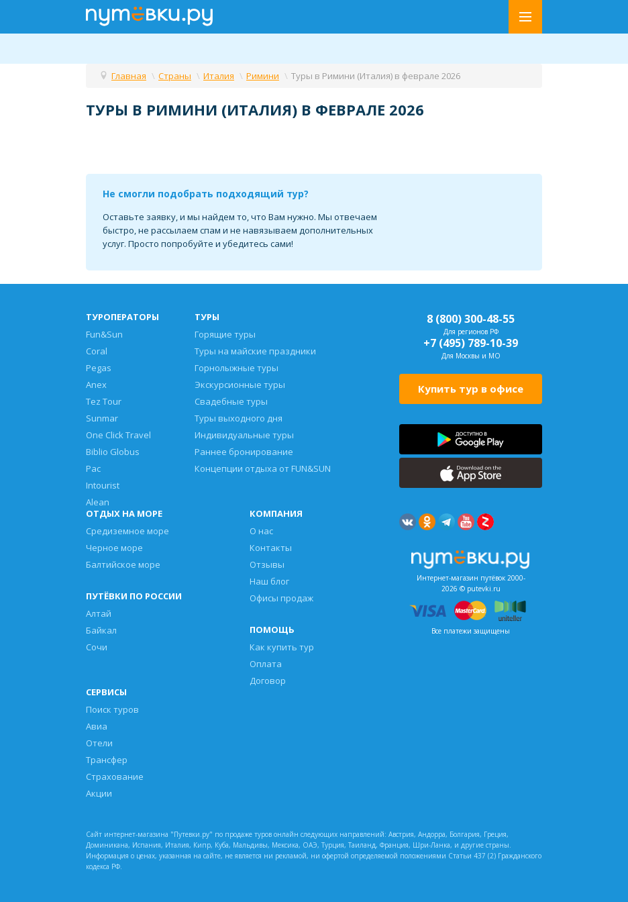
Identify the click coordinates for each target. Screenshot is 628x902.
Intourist (102, 485)
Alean (97, 502)
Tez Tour (103, 401)
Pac (93, 468)
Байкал (101, 630)
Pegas (98, 368)
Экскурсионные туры (240, 385)
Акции (99, 793)
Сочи (96, 647)
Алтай (98, 613)
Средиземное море (127, 531)
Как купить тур (282, 647)
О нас (261, 531)
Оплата (266, 664)
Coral (96, 351)
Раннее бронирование (244, 452)
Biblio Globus (113, 452)
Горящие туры (225, 334)
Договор (268, 680)
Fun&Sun (104, 334)
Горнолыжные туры (236, 368)
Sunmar (102, 418)
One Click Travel (118, 435)
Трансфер (106, 760)
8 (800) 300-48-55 (471, 318)
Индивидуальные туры (244, 435)
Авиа (96, 726)
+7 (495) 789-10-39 (470, 343)
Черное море (114, 548)
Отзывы (267, 564)
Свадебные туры (231, 401)
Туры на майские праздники (255, 351)
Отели (99, 743)
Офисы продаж (281, 598)
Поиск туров (112, 709)
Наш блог (269, 581)
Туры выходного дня (238, 418)
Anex (96, 385)
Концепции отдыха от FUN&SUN (263, 468)
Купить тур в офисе (470, 388)
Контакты (271, 548)
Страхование (115, 776)
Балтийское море (123, 564)
